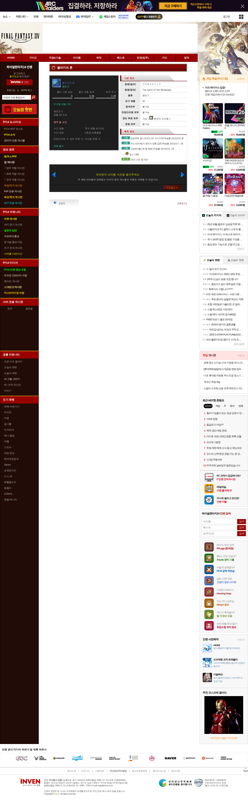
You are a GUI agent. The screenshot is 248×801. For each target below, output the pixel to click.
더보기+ (240, 249)
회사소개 (71, 771)
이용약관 (99, 771)
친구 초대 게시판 (13, 248)
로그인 (226, 16)
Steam (7, 464)
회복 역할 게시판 (14, 174)
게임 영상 (9, 453)
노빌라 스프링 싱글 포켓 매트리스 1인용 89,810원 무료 (224, 388)
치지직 (7, 412)
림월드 (7, 488)
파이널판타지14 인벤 (19, 66)
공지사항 (175, 771)
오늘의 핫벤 (10, 367)
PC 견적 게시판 (12, 385)
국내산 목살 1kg (212, 381)
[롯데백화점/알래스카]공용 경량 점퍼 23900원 (224, 369)
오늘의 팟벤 (10, 373)
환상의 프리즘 (159, 118)
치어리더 (9, 430)
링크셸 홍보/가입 (13, 242)
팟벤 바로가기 (11, 406)
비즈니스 (85, 771)
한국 (9, 308)
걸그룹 (7, 424)
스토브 (7, 447)
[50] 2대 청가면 (139, 159)
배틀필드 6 (10, 482)
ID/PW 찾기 (26, 90)
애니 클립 (9, 435)
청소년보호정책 (139, 771)
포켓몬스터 (10, 470)
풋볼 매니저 (10, 499)
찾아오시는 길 (159, 771)
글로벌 (29, 308)
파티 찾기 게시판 (13, 224)
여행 (6, 441)
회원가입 (11, 90)
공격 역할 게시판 (14, 179)
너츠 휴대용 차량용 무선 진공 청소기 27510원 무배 (224, 375)
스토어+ (241, 79)
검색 (34, 97)
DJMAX (8, 494)
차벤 (6, 418)
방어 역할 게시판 (14, 168)
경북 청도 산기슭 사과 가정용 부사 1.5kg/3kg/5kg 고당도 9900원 (224, 362)
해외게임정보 (11, 459)
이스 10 (8, 476)
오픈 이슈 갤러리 (13, 361)
